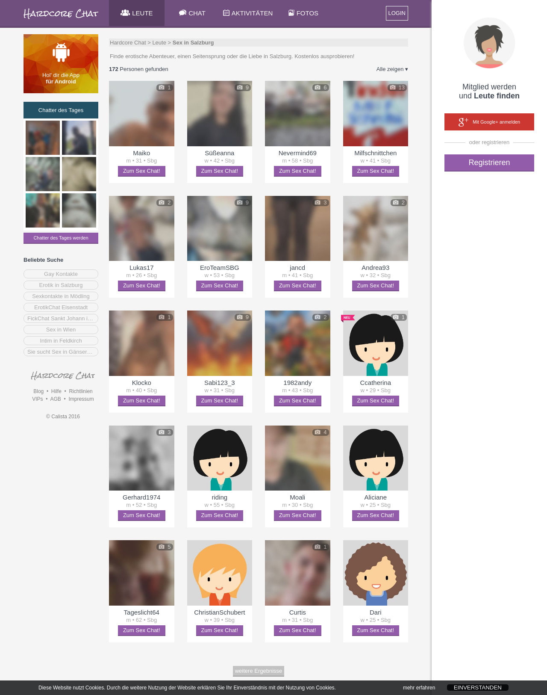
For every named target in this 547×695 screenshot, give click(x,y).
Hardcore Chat (128, 42)
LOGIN (397, 13)
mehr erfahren (419, 690)
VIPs (37, 399)
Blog (38, 391)
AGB (55, 399)
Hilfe (56, 391)
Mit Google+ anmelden (489, 122)
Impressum (81, 399)
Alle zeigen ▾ (392, 69)
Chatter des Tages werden (60, 237)
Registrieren (489, 162)
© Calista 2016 (63, 417)
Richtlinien (80, 391)
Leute (159, 42)
